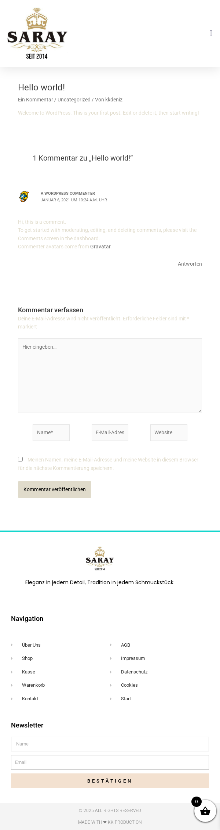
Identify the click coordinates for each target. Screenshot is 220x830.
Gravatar (100, 246)
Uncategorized (74, 100)
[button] (211, 33)
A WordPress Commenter (68, 193)
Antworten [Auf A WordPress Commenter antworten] (190, 264)
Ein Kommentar (35, 100)
